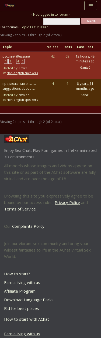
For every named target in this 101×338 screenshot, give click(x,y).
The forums (9, 27)
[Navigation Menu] (90, 5)
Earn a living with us (22, 282)
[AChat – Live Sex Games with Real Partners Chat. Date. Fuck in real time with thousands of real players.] (11, 6)
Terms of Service (20, 209)
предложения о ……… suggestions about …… (19, 86)
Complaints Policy (28, 226)
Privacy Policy (67, 202)
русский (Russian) (16, 56)
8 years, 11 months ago (85, 86)
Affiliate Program (20, 291)
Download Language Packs (29, 299)
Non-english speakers (22, 73)
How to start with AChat (26, 319)
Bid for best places (21, 308)
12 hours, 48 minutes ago (85, 58)
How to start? (17, 273)
